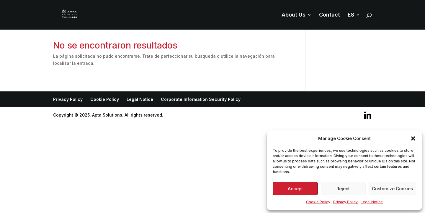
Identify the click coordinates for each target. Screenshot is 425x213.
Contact (329, 15)
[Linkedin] (368, 115)
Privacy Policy (345, 202)
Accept (295, 188)
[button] (413, 138)
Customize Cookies (392, 188)
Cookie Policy (318, 202)
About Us (293, 15)
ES (351, 15)
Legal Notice (372, 202)
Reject (343, 188)
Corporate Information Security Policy (201, 99)
